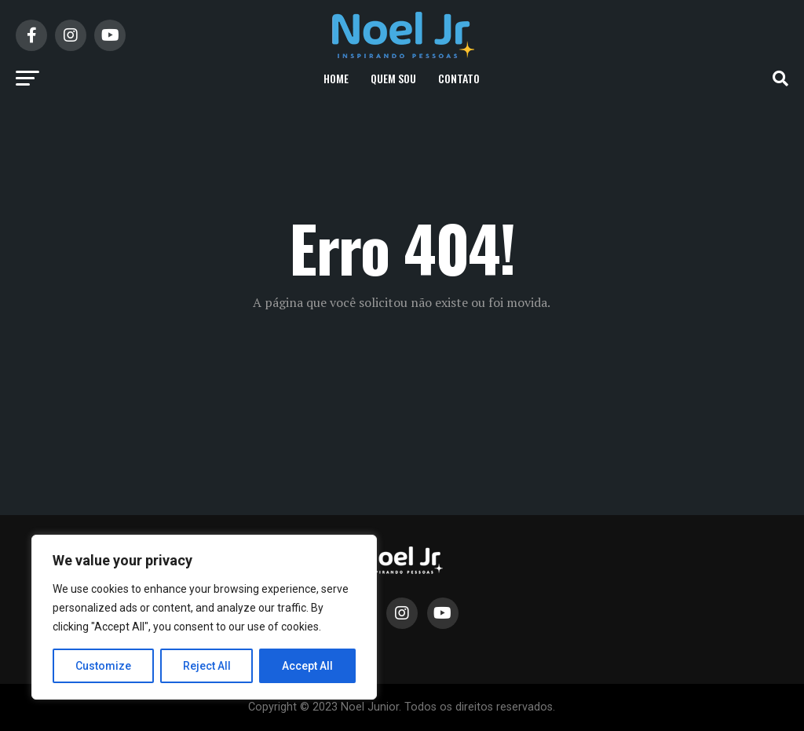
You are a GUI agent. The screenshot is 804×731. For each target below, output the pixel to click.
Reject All (207, 666)
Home (336, 78)
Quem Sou (393, 78)
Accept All (307, 666)
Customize (103, 666)
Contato (459, 78)
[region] (204, 617)
